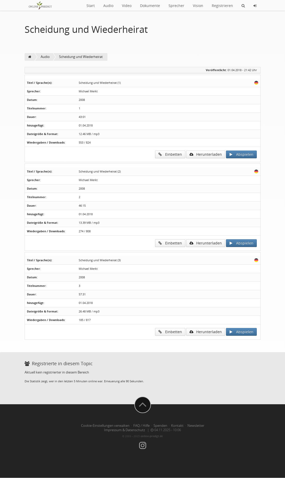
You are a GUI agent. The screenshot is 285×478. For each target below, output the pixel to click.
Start (90, 5)
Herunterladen (205, 154)
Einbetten (170, 154)
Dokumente (150, 5)
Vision (198, 5)
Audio (108, 5)
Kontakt (177, 425)
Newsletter (195, 425)
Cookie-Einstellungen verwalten (105, 425)
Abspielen (241, 154)
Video (126, 5)
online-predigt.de (152, 436)
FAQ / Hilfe (141, 425)
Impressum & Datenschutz (124, 430)
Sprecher (176, 5)
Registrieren (222, 5)
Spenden (160, 425)
